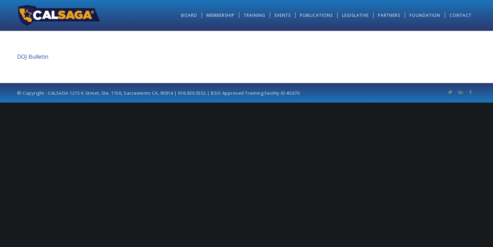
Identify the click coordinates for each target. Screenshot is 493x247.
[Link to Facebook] (471, 92)
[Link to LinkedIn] (460, 92)
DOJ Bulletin (32, 56)
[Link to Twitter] (450, 92)
